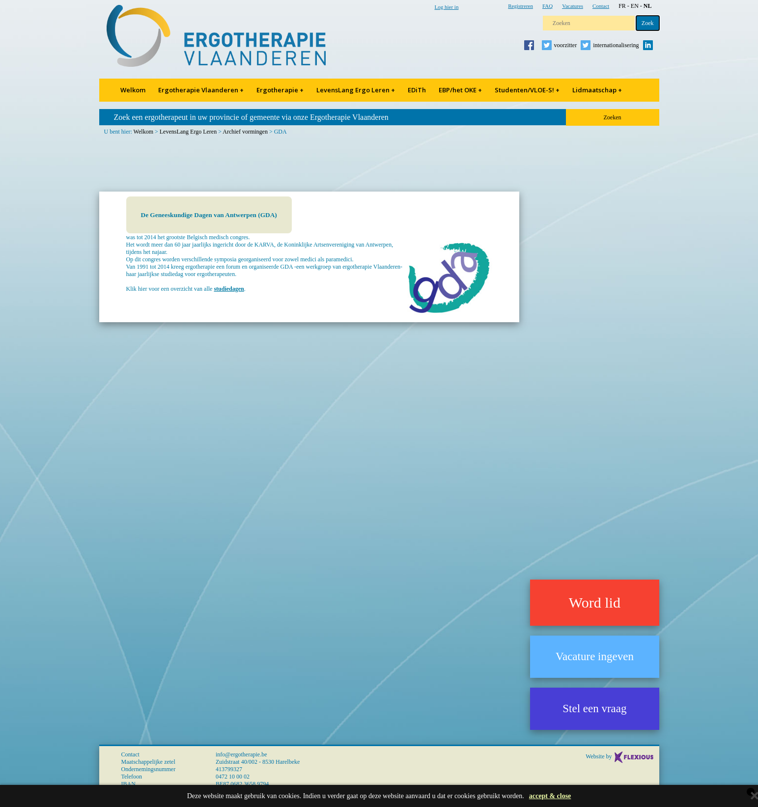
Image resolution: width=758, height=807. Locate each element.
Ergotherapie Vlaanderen (201, 89)
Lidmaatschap (597, 89)
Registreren (520, 6)
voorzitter (565, 45)
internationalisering (616, 45)
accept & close (550, 796)
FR (622, 5)
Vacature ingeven (595, 656)
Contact (600, 6)
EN (635, 5)
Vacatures (572, 6)
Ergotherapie (280, 89)
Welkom (132, 89)
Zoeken (612, 117)
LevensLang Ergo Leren (355, 89)
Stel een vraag (594, 708)
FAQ (547, 6)
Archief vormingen (245, 131)
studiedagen (229, 288)
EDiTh (417, 89)
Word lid (594, 602)
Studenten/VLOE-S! (527, 89)
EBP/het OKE (460, 89)
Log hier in (447, 7)
